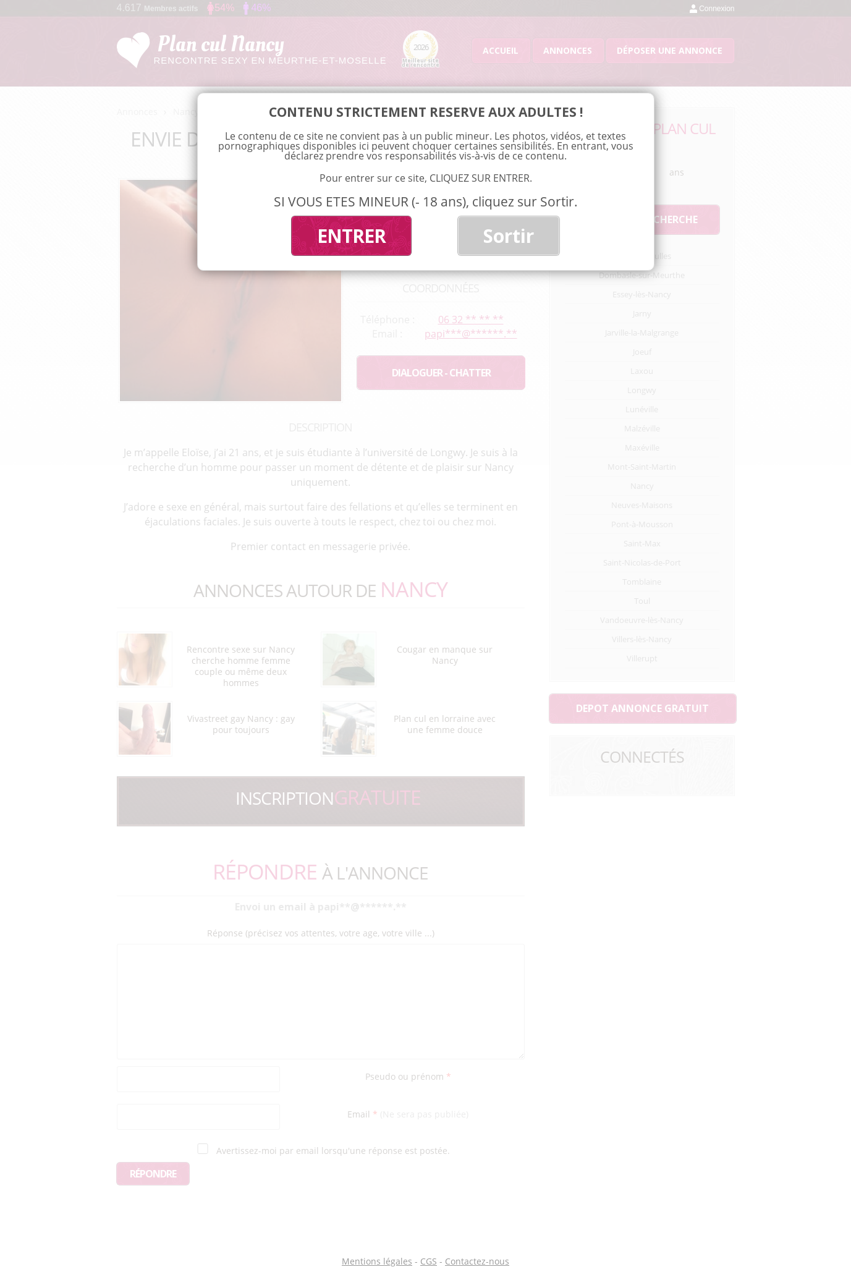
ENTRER (351, 235)
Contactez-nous (477, 1261)
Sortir (508, 235)
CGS (428, 1261)
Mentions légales (377, 1261)
